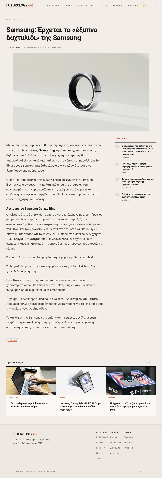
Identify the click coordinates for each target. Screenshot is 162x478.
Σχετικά (113, 437)
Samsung (12, 340)
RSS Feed (128, 448)
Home (8, 20)
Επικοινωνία (115, 442)
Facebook (128, 437)
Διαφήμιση (115, 448)
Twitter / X (128, 442)
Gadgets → (151, 363)
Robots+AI (82, 5)
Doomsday (133, 5)
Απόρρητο (114, 453)
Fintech (95, 5)
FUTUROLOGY (19, 5)
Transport (119, 5)
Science (69, 5)
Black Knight (15, 47)
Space (106, 5)
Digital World (54, 5)
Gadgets (18, 20)
